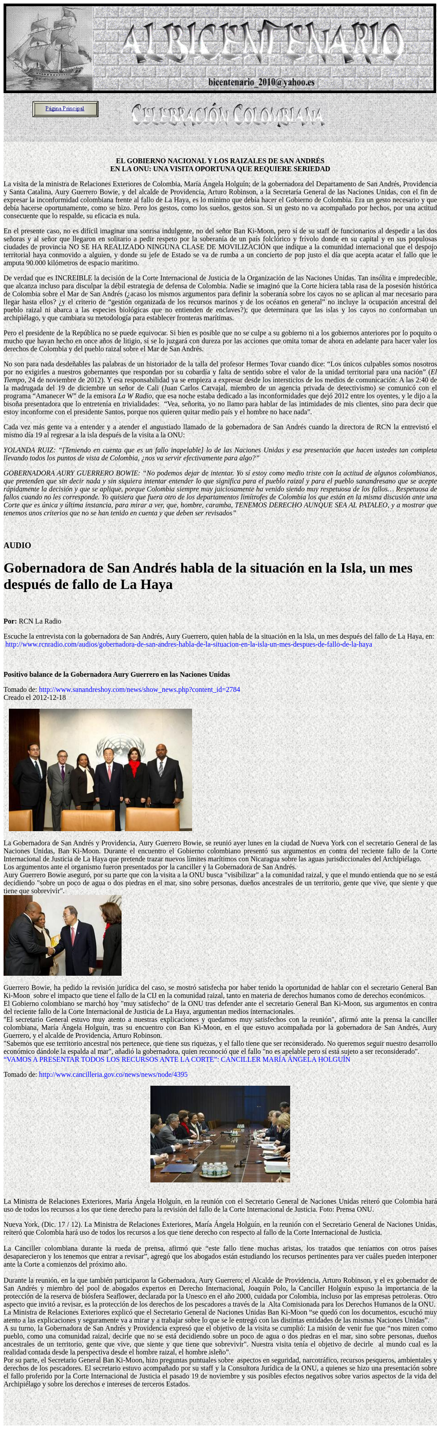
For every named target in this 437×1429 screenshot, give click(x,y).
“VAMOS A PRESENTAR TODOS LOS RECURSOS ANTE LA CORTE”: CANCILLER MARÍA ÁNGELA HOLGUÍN (177, 1059)
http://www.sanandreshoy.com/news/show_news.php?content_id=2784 (139, 689)
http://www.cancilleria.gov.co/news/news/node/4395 (113, 1074)
